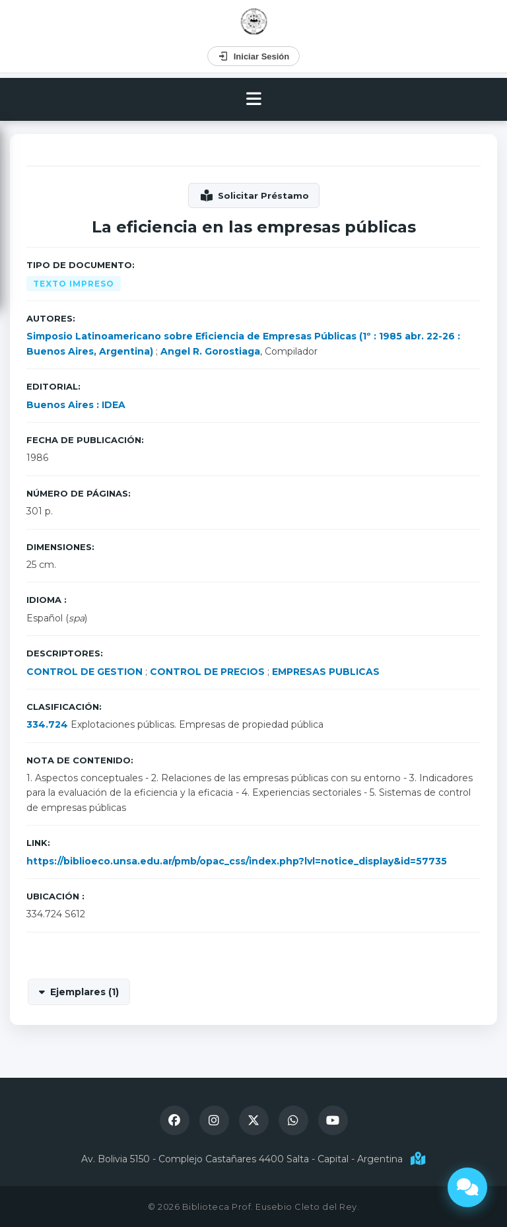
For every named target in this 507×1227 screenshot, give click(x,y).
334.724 (47, 724)
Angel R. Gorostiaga (210, 351)
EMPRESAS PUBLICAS (326, 672)
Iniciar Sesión (254, 56)
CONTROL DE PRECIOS (207, 672)
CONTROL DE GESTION (84, 672)
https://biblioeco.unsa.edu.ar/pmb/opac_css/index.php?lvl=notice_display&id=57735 (236, 861)
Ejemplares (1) (84, 992)
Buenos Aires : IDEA (75, 405)
